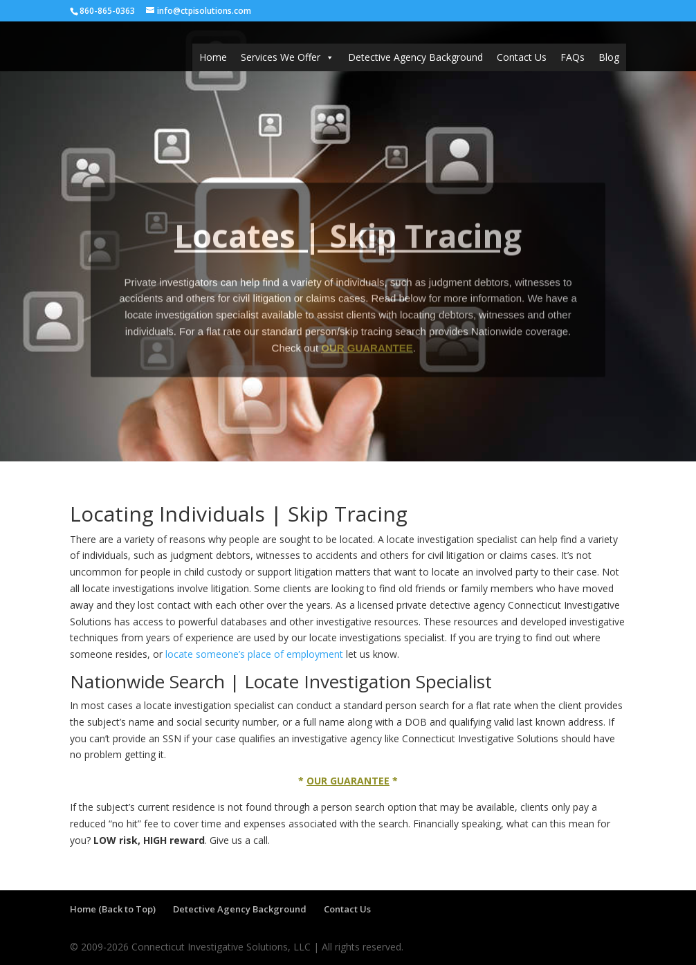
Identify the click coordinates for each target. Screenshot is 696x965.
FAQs (572, 57)
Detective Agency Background (415, 57)
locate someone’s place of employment (254, 654)
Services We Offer (287, 57)
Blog (608, 57)
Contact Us (522, 57)
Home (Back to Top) (113, 909)
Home (213, 57)
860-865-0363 (107, 11)
